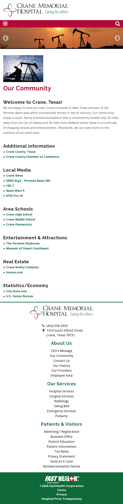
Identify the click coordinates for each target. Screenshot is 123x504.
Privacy (61, 494)
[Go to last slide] (6, 38)
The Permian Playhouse (23, 243)
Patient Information (61, 446)
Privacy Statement (61, 456)
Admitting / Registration (61, 431)
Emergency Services (61, 411)
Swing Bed (61, 406)
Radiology (61, 401)
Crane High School (19, 214)
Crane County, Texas (20, 152)
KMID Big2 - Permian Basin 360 (28, 181)
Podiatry (61, 416)
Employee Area (62, 375)
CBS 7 (10, 186)
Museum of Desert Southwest (27, 248)
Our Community (61, 355)
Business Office (61, 436)
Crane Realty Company (22, 267)
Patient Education (61, 441)
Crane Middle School (20, 219)
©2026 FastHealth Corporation (61, 486)
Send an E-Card (61, 461)
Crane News (14, 175)
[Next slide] (117, 38)
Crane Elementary (19, 224)
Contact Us (61, 360)
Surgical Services (61, 396)
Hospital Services (61, 391)
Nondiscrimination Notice (61, 466)
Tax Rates (61, 451)
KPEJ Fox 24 (14, 195)
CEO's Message (61, 350)
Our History (61, 365)
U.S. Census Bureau (19, 296)
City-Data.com (16, 291)
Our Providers (61, 370)
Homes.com (14, 272)
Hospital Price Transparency (61, 499)
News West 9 (15, 190)
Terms (61, 490)
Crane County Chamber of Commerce (32, 157)
